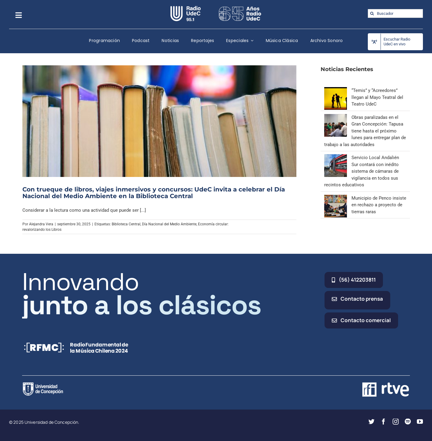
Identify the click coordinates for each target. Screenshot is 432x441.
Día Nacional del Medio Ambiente (169, 224)
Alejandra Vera (41, 224)
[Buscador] (395, 13)
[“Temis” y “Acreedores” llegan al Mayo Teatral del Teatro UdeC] (335, 90)
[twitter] (371, 422)
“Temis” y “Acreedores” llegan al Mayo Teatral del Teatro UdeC (377, 97)
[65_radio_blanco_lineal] (240, 8)
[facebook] (384, 422)
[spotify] (408, 422)
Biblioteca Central (126, 224)
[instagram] (396, 422)
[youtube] (420, 422)
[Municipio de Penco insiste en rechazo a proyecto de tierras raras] (335, 198)
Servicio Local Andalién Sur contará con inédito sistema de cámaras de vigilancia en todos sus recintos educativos (361, 171)
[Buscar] (372, 13)
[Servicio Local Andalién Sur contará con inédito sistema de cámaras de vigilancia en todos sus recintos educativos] (335, 157)
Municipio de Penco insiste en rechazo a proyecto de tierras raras (378, 204)
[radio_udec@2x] (185, 8)
